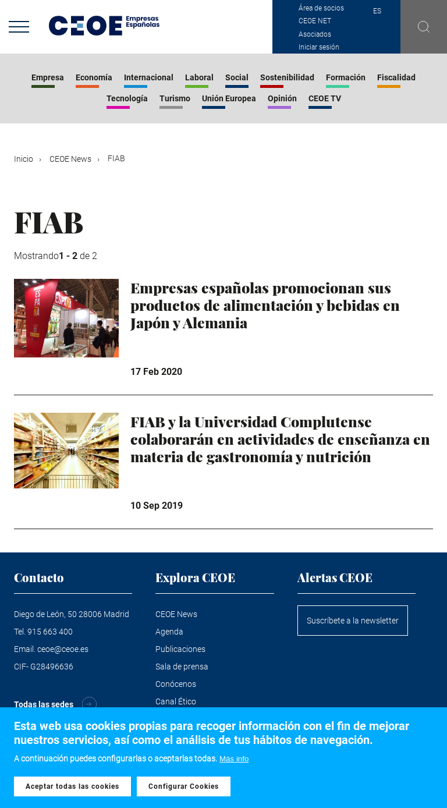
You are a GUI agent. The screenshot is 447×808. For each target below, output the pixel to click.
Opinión (282, 98)
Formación (346, 77)
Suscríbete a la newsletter (353, 620)
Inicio (23, 159)
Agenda (169, 631)
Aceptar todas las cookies (72, 787)
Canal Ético (175, 701)
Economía (94, 77)
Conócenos (175, 684)
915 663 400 (50, 631)
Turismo (174, 98)
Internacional (148, 77)
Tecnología (127, 98)
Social (237, 77)
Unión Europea (229, 98)
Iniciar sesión (319, 47)
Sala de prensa (181, 666)
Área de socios (321, 8)
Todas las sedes (43, 704)
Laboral (199, 77)
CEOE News (70, 159)
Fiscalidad (396, 77)
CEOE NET (315, 21)
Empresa (47, 77)
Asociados (315, 34)
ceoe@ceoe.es (62, 649)
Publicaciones (180, 649)
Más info (234, 759)
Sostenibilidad (287, 77)
